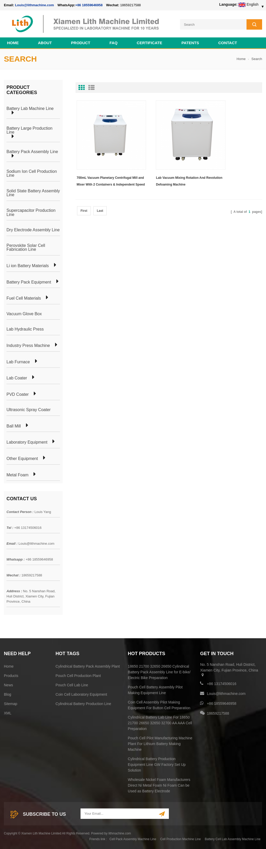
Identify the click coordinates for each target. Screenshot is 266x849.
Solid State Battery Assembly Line (33, 192)
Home (13, 42)
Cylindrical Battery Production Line (83, 703)
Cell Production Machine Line (180, 838)
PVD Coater (17, 394)
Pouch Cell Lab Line (72, 684)
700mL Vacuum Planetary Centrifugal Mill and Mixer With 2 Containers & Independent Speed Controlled (104, 167)
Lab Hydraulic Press (25, 329)
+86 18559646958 (89, 5)
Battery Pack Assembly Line (32, 151)
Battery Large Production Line (29, 130)
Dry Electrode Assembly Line (33, 229)
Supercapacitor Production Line (31, 212)
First (84, 196)
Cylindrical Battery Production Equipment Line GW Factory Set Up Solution (157, 764)
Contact (227, 42)
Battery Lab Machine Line (30, 108)
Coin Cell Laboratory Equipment (81, 694)
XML (7, 712)
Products (11, 675)
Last (100, 196)
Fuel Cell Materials (23, 298)
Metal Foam (17, 474)
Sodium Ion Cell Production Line (31, 173)
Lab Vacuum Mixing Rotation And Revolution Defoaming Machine (166, 166)
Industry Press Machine (28, 345)
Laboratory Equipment (26, 442)
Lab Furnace (18, 361)
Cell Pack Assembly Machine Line (132, 838)
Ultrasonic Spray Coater (28, 409)
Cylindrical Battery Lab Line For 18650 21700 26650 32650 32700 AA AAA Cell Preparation (160, 722)
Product (80, 42)
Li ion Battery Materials (27, 265)
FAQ (114, 42)
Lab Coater (16, 378)
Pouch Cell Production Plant (78, 675)
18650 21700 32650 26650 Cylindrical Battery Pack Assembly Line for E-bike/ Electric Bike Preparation (159, 671)
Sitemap (10, 703)
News (8, 684)
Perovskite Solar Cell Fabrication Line (25, 247)
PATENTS (190, 42)
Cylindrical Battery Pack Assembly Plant (88, 665)
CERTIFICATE (149, 42)
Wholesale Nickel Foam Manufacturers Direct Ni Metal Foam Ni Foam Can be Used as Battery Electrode (159, 784)
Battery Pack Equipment (28, 281)
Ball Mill (13, 425)
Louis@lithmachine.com (36, 543)
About (45, 42)
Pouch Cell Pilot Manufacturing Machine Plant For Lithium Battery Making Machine (160, 743)
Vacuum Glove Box (24, 313)
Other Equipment (22, 458)
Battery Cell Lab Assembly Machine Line (233, 838)
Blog (7, 694)
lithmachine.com (119, 832)
